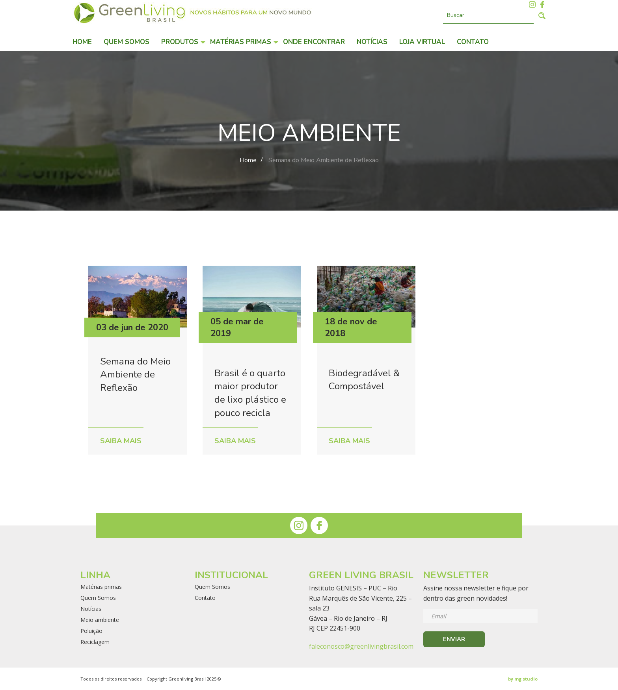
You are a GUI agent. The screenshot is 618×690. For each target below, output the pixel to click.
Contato (473, 41)
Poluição (91, 631)
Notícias (372, 41)
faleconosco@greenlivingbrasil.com (361, 646)
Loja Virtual (422, 41)
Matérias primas (240, 41)
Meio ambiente (99, 620)
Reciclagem (95, 642)
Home (82, 41)
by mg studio (523, 679)
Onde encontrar (314, 41)
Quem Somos (126, 41)
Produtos (179, 41)
